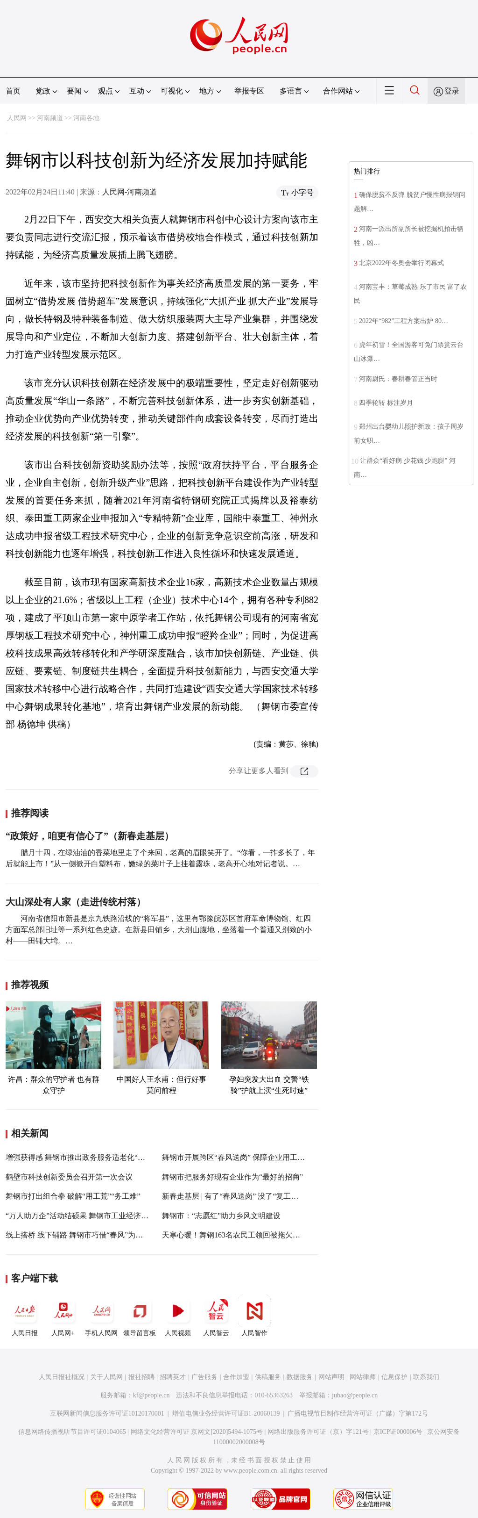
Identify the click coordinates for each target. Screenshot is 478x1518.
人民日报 (24, 1316)
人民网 (17, 118)
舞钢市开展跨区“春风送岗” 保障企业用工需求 (237, 1157)
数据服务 (300, 1377)
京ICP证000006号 (398, 1431)
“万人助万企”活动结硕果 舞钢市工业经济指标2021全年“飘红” (106, 1216)
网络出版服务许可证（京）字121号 (318, 1431)
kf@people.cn (151, 1395)
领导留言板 (139, 1316)
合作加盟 (236, 1377)
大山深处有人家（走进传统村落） (76, 902)
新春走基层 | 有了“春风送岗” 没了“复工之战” (235, 1196)
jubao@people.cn (355, 1395)
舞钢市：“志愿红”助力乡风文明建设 (221, 1216)
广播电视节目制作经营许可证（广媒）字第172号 (358, 1413)
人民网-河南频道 (129, 192)
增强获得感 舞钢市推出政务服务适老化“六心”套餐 (88, 1157)
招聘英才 (173, 1377)
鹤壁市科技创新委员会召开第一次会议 (69, 1177)
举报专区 (249, 91)
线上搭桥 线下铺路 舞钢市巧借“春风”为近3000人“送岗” (96, 1235)
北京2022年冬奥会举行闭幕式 (401, 262)
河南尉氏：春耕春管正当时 (401, 378)
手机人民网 (101, 1316)
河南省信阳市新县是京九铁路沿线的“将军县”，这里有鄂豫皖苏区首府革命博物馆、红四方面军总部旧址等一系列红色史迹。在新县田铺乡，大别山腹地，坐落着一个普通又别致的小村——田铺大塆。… (159, 929)
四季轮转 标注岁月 (386, 402)
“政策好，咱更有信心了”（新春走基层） (90, 836)
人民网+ (63, 1316)
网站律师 (363, 1377)
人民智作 (254, 1316)
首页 (13, 91)
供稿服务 (268, 1377)
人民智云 (216, 1316)
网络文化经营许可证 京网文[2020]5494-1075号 (197, 1431)
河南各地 (86, 118)
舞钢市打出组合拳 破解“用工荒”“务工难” (73, 1196)
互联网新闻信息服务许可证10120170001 (107, 1413)
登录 (451, 91)
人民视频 (178, 1316)
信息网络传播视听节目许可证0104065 (72, 1431)
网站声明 (331, 1377)
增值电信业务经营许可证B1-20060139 (226, 1413)
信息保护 (394, 1377)
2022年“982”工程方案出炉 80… (403, 320)
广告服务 (204, 1377)
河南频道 (50, 118)
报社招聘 (141, 1377)
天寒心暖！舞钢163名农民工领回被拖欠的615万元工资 (251, 1235)
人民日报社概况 (61, 1377)
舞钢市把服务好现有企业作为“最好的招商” (232, 1177)
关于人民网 (106, 1377)
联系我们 (426, 1377)
